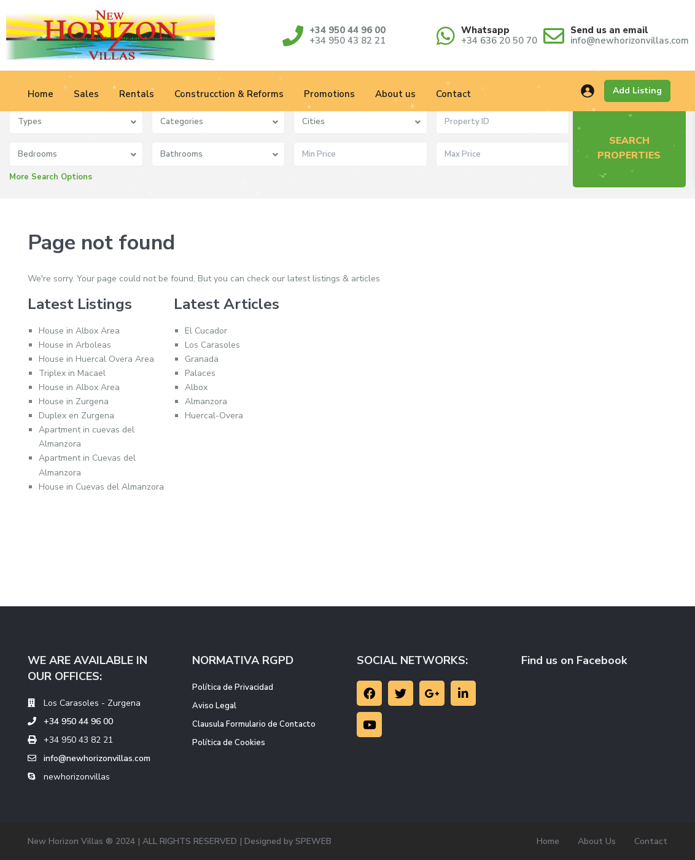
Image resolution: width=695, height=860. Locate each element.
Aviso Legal (214, 705)
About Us (597, 841)
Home (40, 94)
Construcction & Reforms (229, 94)
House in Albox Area (79, 331)
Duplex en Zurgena (76, 415)
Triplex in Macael (72, 373)
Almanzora (206, 401)
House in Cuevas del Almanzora (101, 487)
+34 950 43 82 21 (347, 40)
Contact (453, 94)
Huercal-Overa (214, 415)
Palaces (200, 373)
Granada (202, 359)
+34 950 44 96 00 (347, 30)
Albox (196, 387)
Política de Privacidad (232, 687)
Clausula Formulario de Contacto (254, 724)
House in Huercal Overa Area (96, 359)
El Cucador (206, 331)
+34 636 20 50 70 (499, 40)
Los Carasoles (212, 345)
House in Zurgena (74, 401)
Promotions (329, 94)
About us (395, 94)
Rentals (136, 94)
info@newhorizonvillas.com (629, 40)
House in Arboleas (75, 345)
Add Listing (637, 90)
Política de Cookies (228, 742)
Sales (86, 94)
